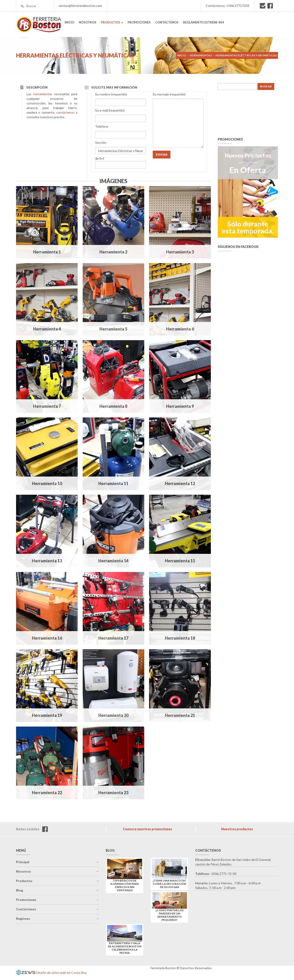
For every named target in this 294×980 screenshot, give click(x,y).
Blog (19, 890)
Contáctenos (26, 909)
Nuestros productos (237, 829)
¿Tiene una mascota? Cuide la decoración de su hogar (169, 884)
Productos (24, 881)
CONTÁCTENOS (166, 22)
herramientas (42, 94)
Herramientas (201, 55)
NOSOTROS (87, 22)
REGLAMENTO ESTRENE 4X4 (203, 22)
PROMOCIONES (139, 22)
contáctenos (65, 112)
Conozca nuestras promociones (147, 829)
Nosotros (23, 871)
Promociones (26, 900)
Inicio (181, 55)
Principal (22, 862)
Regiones (23, 918)
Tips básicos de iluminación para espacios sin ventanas (124, 885)
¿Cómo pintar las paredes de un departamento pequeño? (169, 915)
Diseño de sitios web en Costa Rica (61, 972)
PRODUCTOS (112, 22)
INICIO (69, 22)
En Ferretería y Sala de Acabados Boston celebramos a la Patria (124, 948)
